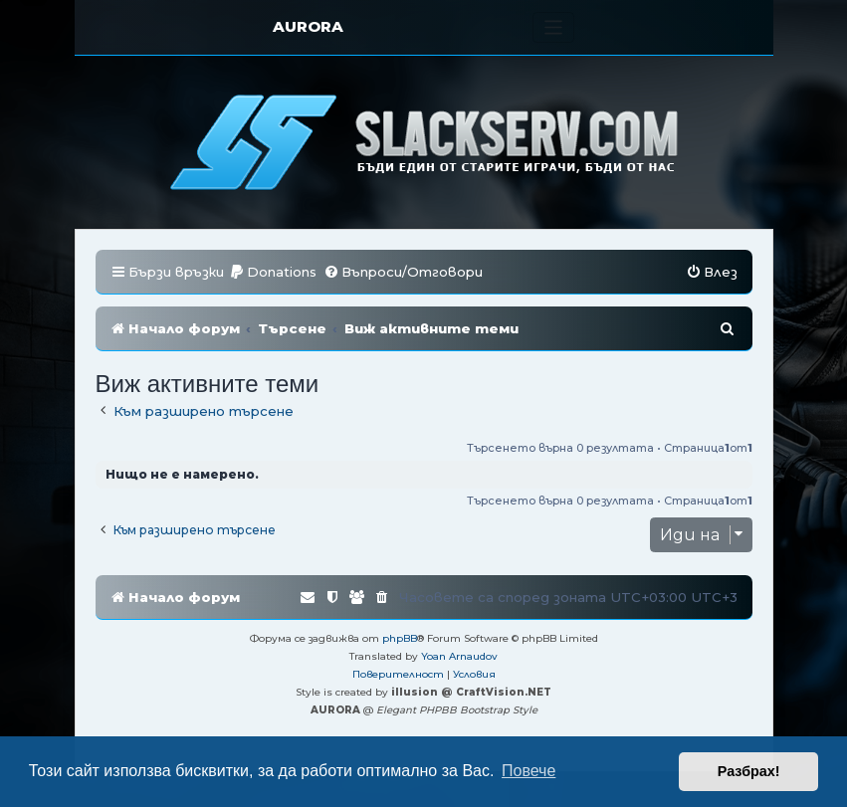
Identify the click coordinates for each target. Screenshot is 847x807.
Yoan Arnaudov (459, 656)
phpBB (399, 638)
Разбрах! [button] (749, 771)
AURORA (308, 26)
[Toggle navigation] (553, 27)
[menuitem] (273, 272)
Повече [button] (528, 770)
